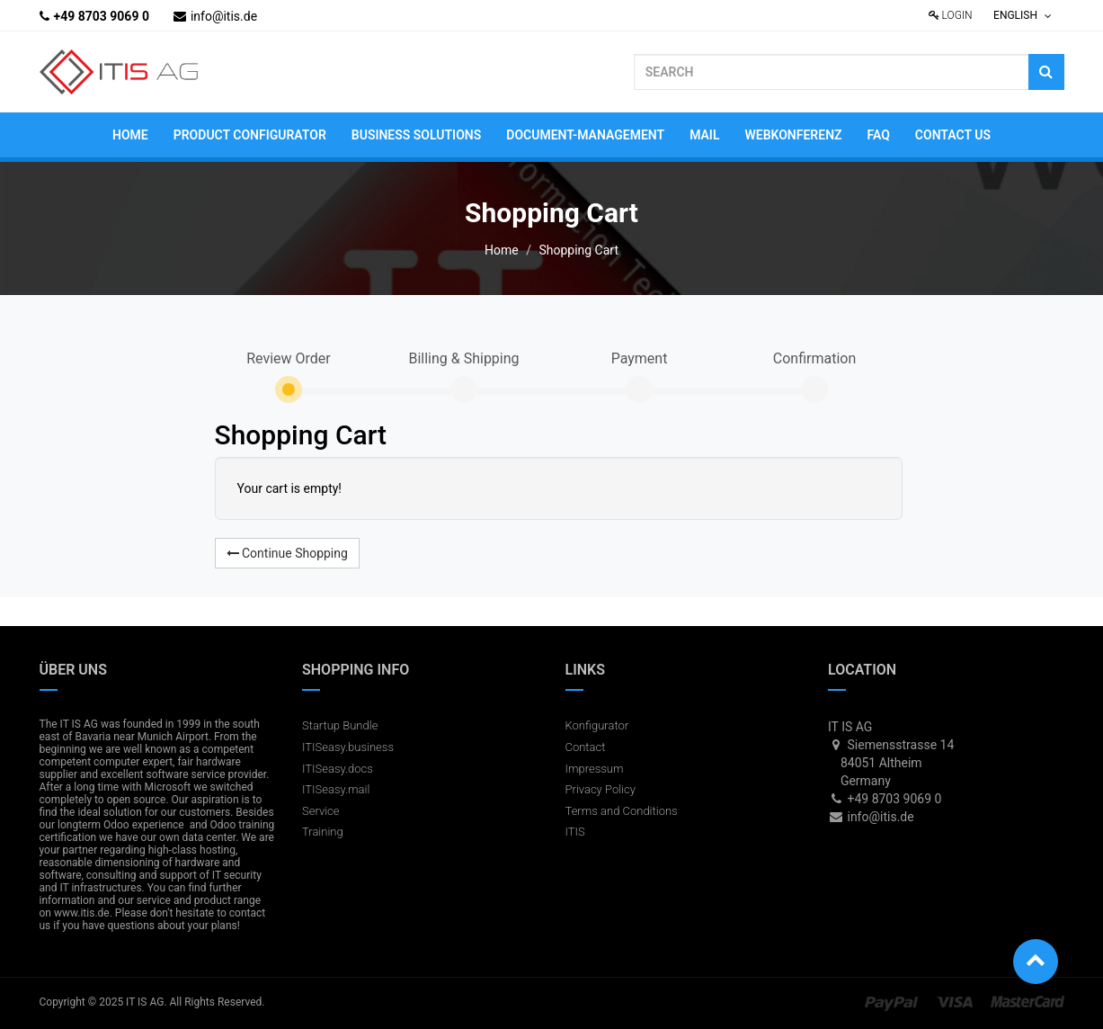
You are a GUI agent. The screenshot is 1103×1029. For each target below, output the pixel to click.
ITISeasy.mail (335, 789)
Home (502, 250)
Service (321, 811)
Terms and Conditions (621, 811)
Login (951, 15)
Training (322, 831)
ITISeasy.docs (337, 768)
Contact (585, 747)
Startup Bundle (340, 725)
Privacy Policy (600, 789)
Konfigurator (597, 725)
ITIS (575, 831)
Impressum (594, 768)
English (1022, 15)
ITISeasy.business (348, 747)
